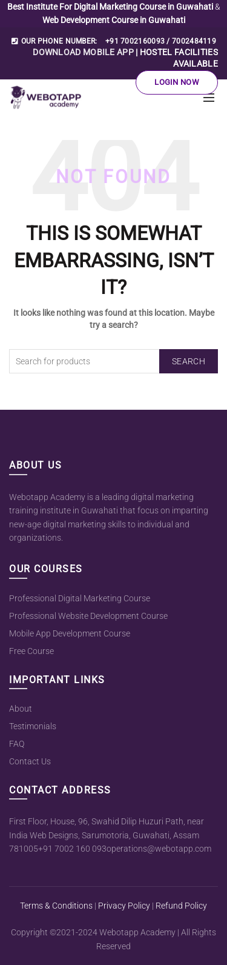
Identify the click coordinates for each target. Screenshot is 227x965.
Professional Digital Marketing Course (79, 598)
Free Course (31, 651)
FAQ (16, 744)
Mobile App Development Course (69, 633)
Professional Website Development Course (88, 616)
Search (188, 361)
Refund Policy (181, 905)
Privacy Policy (124, 905)
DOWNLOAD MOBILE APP (83, 52)
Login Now (176, 82)
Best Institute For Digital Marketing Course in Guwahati (111, 7)
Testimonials (32, 726)
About (20, 708)
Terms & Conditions (56, 905)
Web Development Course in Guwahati (113, 20)
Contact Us (30, 761)
